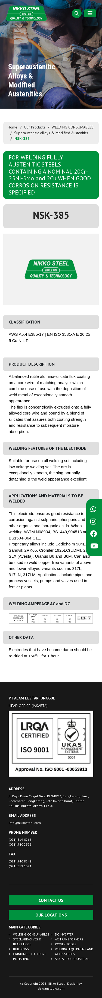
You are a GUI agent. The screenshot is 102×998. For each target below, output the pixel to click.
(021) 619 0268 (20, 839)
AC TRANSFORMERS (69, 939)
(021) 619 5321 (20, 866)
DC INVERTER (64, 934)
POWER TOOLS (65, 944)
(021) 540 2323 (20, 844)
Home (12, 127)
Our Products (34, 127)
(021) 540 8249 (20, 861)
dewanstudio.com (51, 988)
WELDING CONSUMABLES (73, 127)
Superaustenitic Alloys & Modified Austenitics (51, 132)
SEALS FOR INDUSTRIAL (72, 959)
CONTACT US (51, 900)
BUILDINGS (21, 949)
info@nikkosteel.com (25, 823)
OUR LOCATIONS (51, 915)
